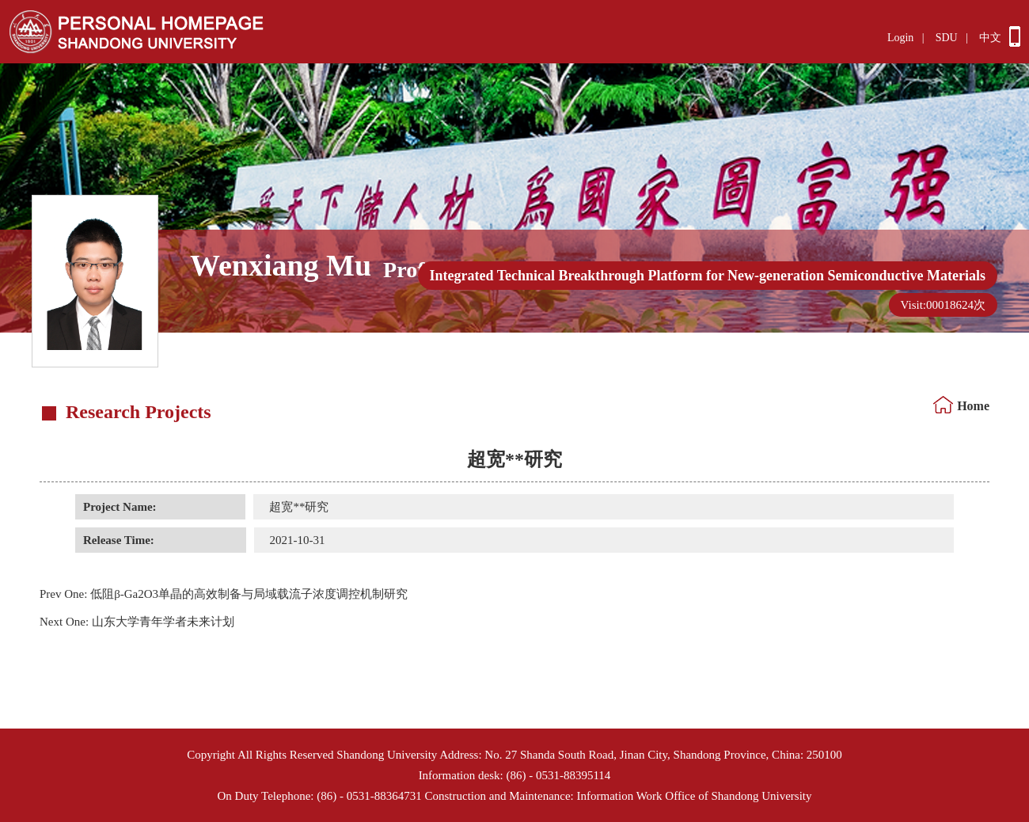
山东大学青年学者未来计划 (137, 621)
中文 (990, 38)
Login (900, 38)
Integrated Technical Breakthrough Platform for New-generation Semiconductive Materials (707, 276)
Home (973, 406)
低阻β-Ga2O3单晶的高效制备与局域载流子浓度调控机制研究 (224, 594)
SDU (947, 38)
